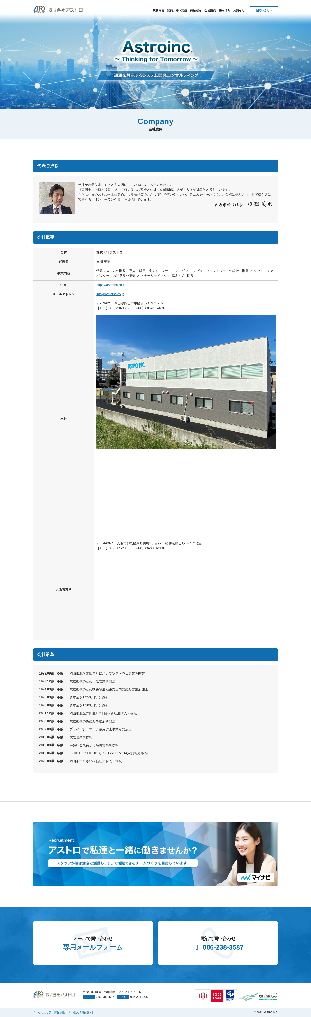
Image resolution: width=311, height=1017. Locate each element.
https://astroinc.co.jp (110, 285)
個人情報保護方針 (81, 1012)
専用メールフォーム (93, 943)
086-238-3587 (218, 943)
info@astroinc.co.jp (110, 294)
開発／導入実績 (177, 10)
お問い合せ (262, 10)
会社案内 (210, 10)
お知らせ (239, 10)
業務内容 (158, 10)
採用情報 (224, 10)
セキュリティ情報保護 (49, 1012)
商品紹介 (195, 10)
